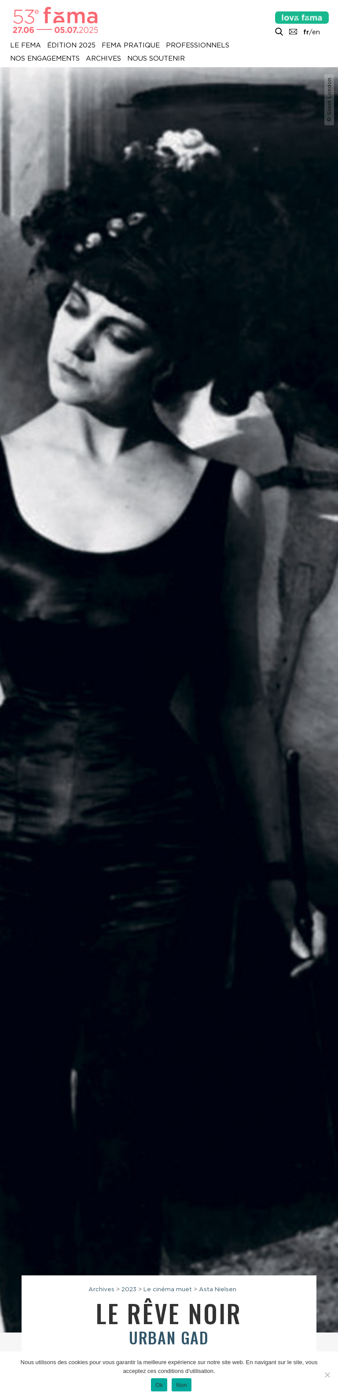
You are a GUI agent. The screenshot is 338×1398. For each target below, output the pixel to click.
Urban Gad (169, 1337)
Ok (159, 1385)
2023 (128, 1289)
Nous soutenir (156, 58)
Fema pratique (131, 45)
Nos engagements (45, 58)
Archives (103, 58)
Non (181, 1385)
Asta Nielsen (217, 1289)
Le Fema (25, 45)
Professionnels (197, 45)
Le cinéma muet (167, 1289)
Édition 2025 (71, 45)
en (316, 32)
